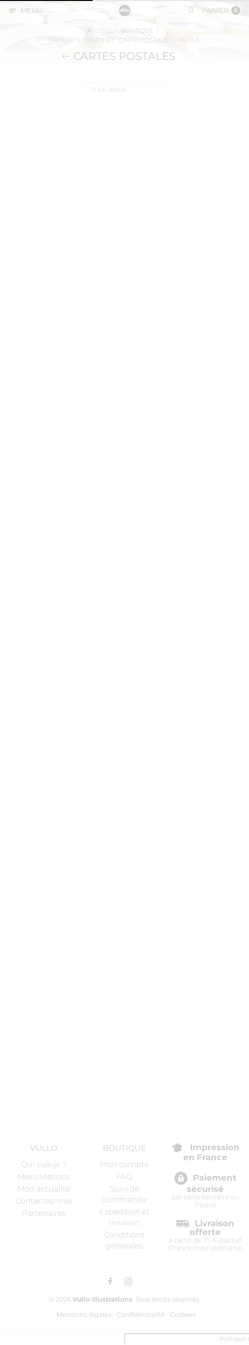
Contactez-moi (44, 1201)
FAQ (124, 1176)
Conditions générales (124, 1240)
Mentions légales (84, 1315)
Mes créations (44, 1176)
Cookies (183, 1315)
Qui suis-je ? (43, 1164)
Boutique (137, 30)
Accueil (100, 30)
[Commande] (124, 89)
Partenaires (44, 1213)
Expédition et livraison (124, 1217)
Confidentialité (141, 1315)
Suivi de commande (124, 1194)
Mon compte (124, 1164)
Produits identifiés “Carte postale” (109, 40)
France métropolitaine (205, 1248)
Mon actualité (43, 1189)
